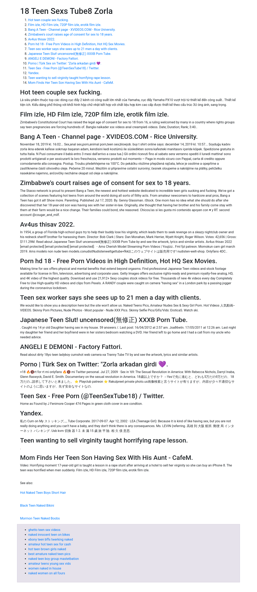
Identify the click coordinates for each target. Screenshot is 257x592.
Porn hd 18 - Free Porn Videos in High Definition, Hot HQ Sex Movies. (76, 44)
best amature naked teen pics (49, 554)
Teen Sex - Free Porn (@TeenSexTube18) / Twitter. (63, 68)
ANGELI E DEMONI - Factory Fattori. (53, 58)
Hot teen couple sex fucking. (48, 20)
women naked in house (44, 568)
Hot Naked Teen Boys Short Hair (43, 493)
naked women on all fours (46, 573)
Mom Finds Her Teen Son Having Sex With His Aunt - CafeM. (71, 83)
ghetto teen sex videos (44, 530)
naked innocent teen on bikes (49, 535)
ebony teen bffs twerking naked (50, 539)
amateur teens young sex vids (49, 563)
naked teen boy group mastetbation (53, 559)
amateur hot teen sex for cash (49, 544)
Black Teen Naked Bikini (37, 505)
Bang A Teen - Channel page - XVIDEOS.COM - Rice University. (71, 30)
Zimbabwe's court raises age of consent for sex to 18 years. (70, 34)
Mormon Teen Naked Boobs (40, 518)
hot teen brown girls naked (47, 549)
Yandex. (33, 73)
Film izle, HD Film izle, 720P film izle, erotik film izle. (64, 25)
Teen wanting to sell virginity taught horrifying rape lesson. (69, 78)
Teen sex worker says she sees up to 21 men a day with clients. (73, 49)
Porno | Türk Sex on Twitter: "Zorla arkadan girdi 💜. (64, 63)
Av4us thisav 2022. (41, 39)
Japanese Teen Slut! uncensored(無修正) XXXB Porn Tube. (69, 54)
